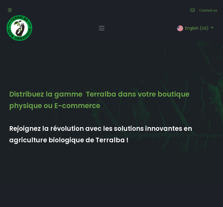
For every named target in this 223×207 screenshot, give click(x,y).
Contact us (208, 10)
